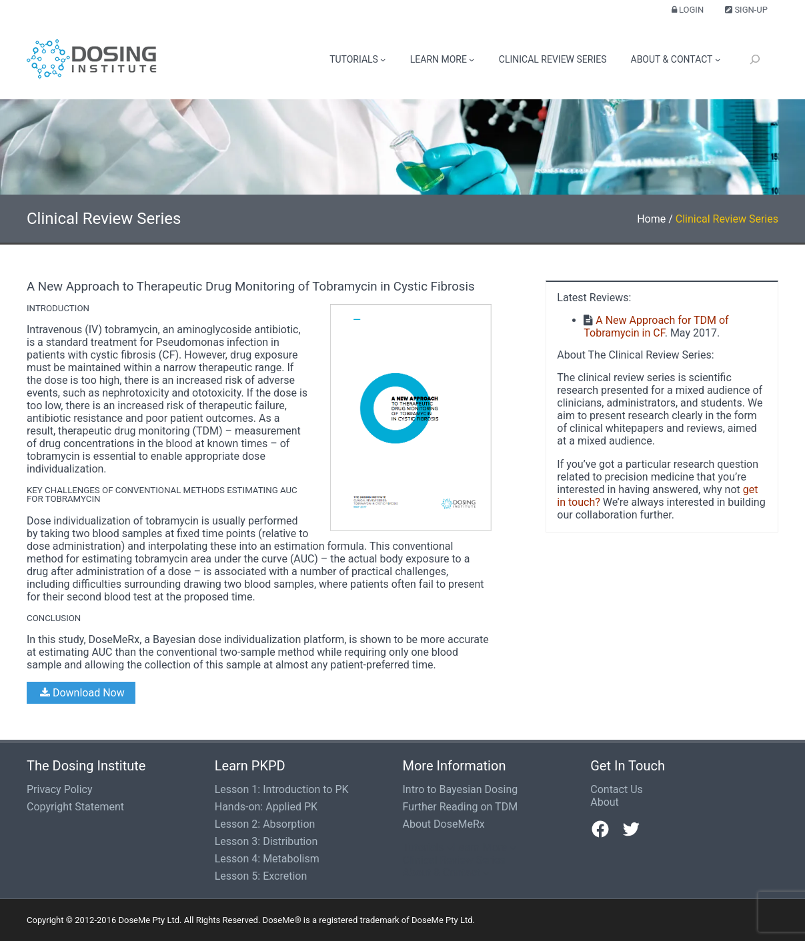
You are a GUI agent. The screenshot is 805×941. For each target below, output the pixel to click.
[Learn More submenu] (471, 59)
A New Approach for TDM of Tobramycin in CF (656, 326)
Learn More (438, 59)
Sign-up (746, 10)
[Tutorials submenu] (382, 59)
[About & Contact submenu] (717, 59)
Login (688, 10)
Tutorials (353, 59)
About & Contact (672, 59)
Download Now (81, 692)
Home (651, 219)
